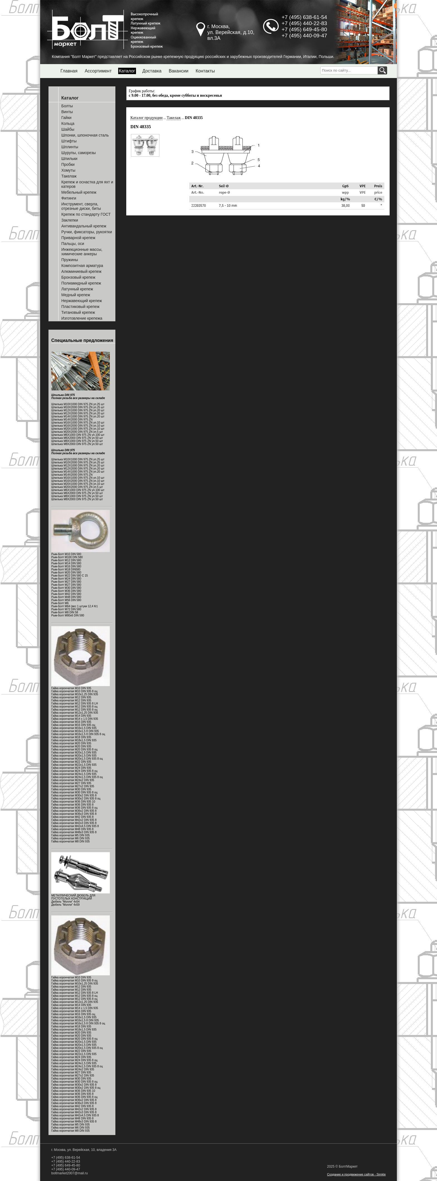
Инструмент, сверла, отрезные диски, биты (81, 206)
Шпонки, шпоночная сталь (85, 135)
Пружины (69, 259)
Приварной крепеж (78, 237)
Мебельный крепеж (78, 192)
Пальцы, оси (72, 243)
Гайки (66, 117)
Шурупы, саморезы (78, 152)
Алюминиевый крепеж (81, 271)
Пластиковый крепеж (80, 306)
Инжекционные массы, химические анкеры (81, 251)
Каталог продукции (146, 118)
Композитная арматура (82, 265)
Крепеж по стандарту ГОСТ (86, 214)
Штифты (69, 141)
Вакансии (178, 71)
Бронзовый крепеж (78, 277)
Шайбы (67, 129)
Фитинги (68, 198)
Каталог (127, 71)
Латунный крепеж (77, 289)
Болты (67, 106)
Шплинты (69, 147)
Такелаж (69, 176)
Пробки (68, 164)
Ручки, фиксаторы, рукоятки (86, 232)
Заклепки (69, 220)
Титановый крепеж (78, 312)
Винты (67, 112)
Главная (68, 71)
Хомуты (68, 170)
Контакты (205, 71)
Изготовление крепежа (81, 318)
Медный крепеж (75, 295)
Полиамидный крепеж (81, 283)
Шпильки (69, 158)
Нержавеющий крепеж (81, 300)
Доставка (152, 71)
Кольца (67, 123)
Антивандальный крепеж (83, 226)
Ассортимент (98, 71)
